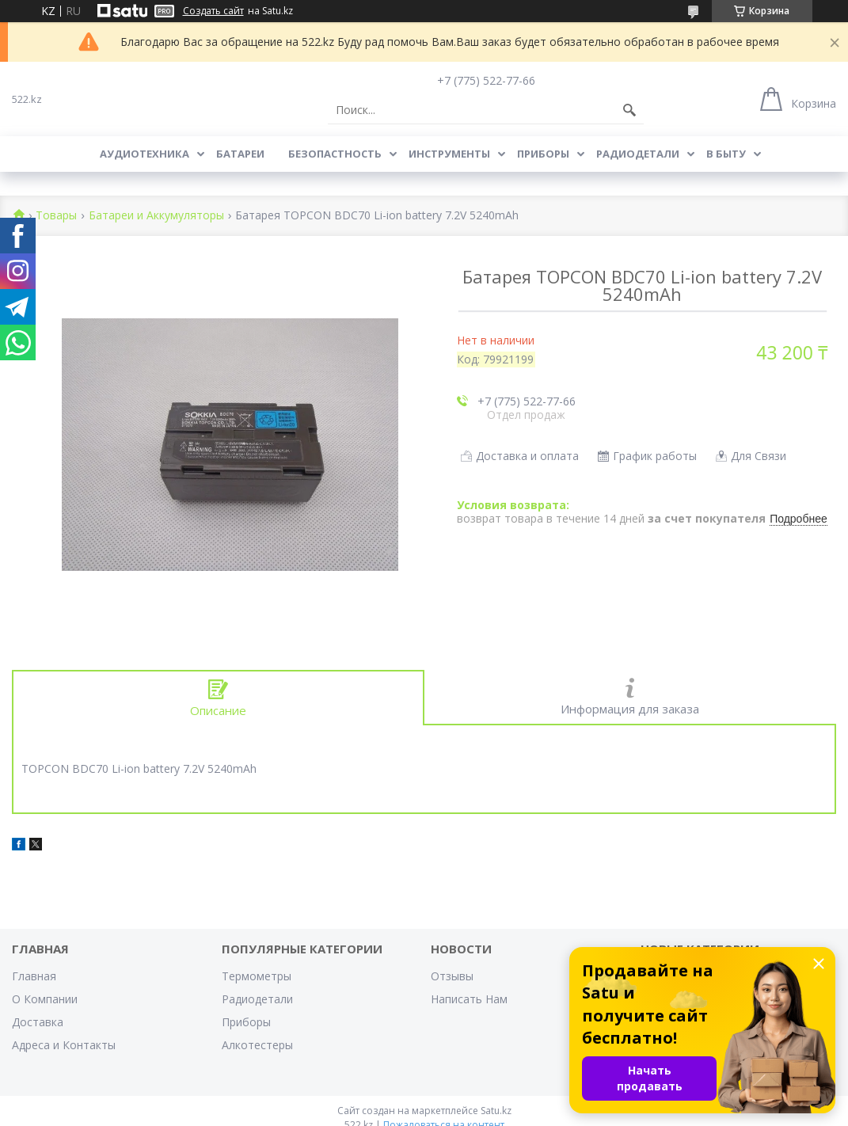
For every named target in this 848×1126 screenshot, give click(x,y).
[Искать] (629, 110)
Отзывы (452, 975)
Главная (34, 975)
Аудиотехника (144, 153)
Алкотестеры (257, 1044)
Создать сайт (213, 11)
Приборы (543, 153)
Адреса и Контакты (64, 1044)
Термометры (256, 975)
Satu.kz (496, 1110)
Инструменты (449, 153)
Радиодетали (637, 153)
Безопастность (335, 153)
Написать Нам (469, 998)
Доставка (37, 1021)
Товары (56, 216)
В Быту (726, 153)
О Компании (45, 998)
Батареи (240, 153)
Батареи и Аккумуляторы (156, 216)
